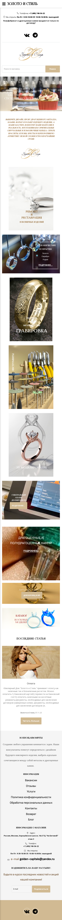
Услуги (31, 791)
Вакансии (31, 780)
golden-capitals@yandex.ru (37, 859)
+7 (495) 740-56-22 (37, 13)
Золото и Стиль (27, 713)
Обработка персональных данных (31, 802)
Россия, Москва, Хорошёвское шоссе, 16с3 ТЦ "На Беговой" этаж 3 (31, 837)
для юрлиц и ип (31, 595)
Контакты (31, 808)
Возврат (31, 814)
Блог (31, 819)
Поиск (52, 69)
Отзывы (31, 786)
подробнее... (18, 505)
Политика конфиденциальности (31, 797)
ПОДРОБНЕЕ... (46, 265)
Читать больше (31, 721)
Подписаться (41, 889)
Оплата (31, 683)
